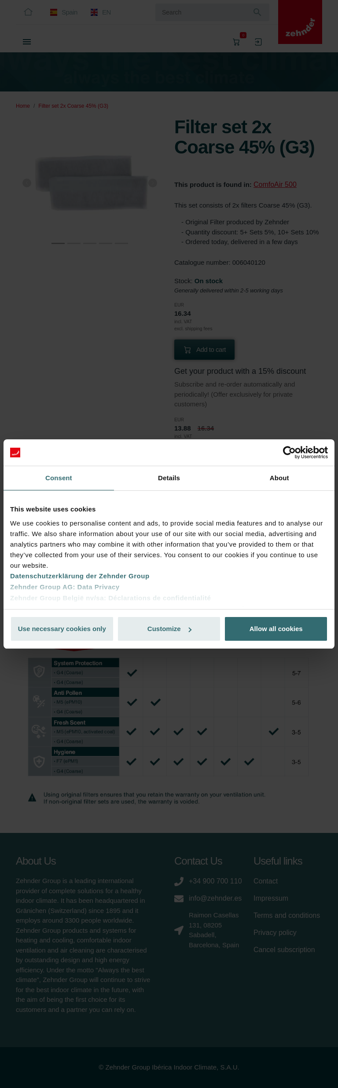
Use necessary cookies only (62, 628)
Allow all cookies (276, 628)
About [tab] (279, 478)
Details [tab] (169, 478)
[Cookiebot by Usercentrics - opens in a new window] (289, 452)
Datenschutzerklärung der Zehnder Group (80, 576)
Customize (169, 628)
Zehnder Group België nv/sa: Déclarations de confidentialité (110, 598)
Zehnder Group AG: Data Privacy (65, 587)
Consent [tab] (58, 478)
